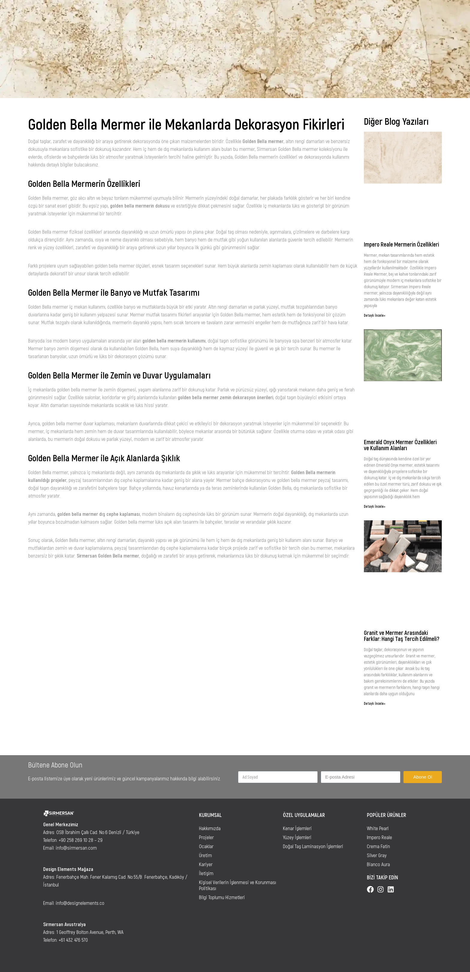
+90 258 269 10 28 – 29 (81, 840)
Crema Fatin (378, 846)
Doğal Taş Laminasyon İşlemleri (313, 846)
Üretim (205, 855)
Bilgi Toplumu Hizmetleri (222, 897)
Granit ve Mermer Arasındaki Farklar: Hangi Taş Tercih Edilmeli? (401, 635)
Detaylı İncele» (374, 315)
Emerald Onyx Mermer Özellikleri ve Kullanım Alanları (400, 444)
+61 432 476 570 (73, 940)
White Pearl (377, 828)
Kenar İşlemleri (297, 828)
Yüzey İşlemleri (297, 837)
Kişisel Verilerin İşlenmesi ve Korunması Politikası (237, 885)
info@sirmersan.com (76, 848)
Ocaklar (206, 846)
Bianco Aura (378, 864)
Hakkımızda (210, 828)
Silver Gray (377, 855)
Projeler (206, 837)
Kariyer (206, 864)
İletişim (206, 873)
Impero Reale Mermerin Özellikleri (401, 244)
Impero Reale (379, 837)
